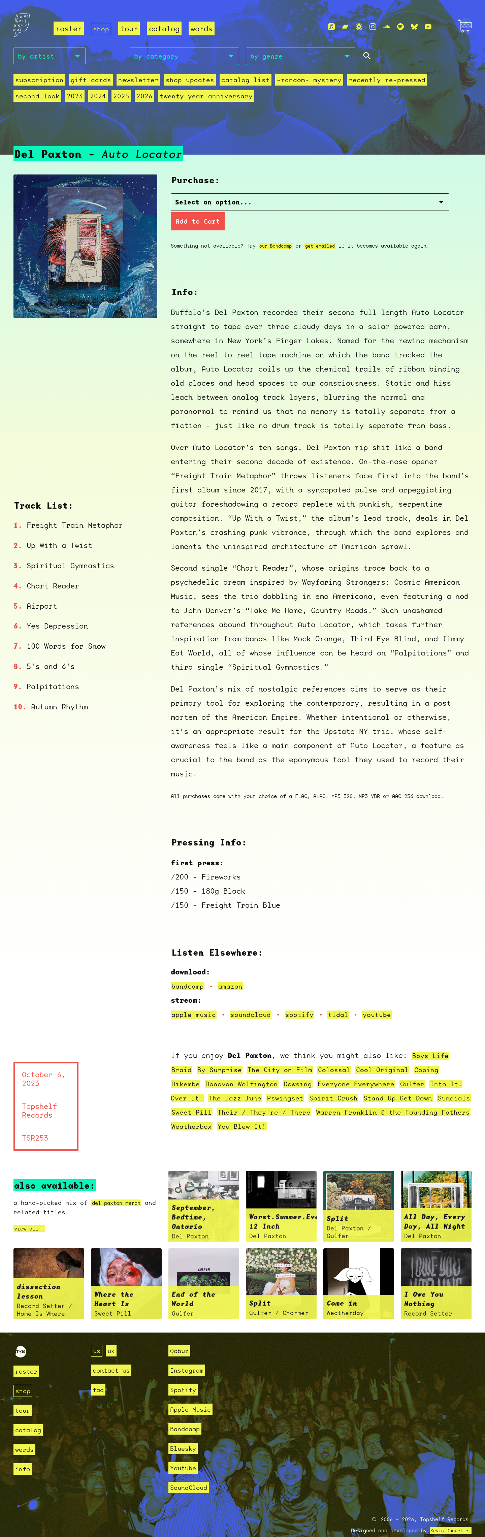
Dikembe (186, 1068)
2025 (44, 98)
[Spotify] (400, 27)
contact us (114, 1354)
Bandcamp (187, 1413)
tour (130, 29)
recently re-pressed (359, 82)
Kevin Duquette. (448, 1515)
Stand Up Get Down (432, 1082)
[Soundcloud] (387, 27)
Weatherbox (268, 1111)
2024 (22, 98)
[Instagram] (373, 27)
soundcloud (256, 999)
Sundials (188, 1096)
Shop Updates (177, 82)
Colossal (346, 1054)
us (97, 1335)
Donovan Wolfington (247, 1068)
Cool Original (397, 1054)
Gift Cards (85, 82)
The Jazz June (257, 1082)
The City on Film (288, 1054)
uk (113, 1335)
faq (99, 1374)
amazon (234, 970)
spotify (307, 999)
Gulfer (431, 1068)
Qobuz (181, 1335)
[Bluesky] (414, 27)
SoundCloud (192, 1472)
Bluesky (185, 1433)
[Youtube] (428, 27)
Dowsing (308, 1068)
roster (69, 29)
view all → (32, 1213)
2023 (457, 82)
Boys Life (432, 1040)
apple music (195, 999)
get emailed (326, 230)
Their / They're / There (312, 1096)
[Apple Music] (331, 27)
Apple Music (194, 1394)
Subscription (37, 82)
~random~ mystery (287, 82)
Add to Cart (354, 205)
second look (422, 82)
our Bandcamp (277, 230)
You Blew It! (322, 1111)
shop (101, 29)
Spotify (185, 1374)
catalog (165, 29)
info (24, 1453)
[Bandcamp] (345, 27)
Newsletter (129, 82)
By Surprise (223, 1054)
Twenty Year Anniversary (123, 98)
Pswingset (311, 1082)
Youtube (185, 1452)
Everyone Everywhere (370, 1068)
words (203, 29)
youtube (389, 999)
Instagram (189, 1354)
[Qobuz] (359, 27)
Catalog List (228, 82)
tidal (348, 999)
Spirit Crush (363, 1082)
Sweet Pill (234, 1096)
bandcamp (188, 970)
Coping (445, 1054)
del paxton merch (121, 1187)
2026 (66, 98)
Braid (182, 1054)
